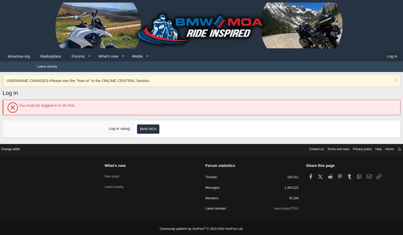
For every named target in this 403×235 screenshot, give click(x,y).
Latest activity (47, 66)
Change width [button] (49, 148)
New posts (132, 173)
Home (350, 148)
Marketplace (85, 56)
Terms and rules (296, 148)
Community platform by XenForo (201, 229)
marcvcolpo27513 (266, 209)
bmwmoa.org (53, 56)
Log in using (131, 128)
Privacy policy (322, 148)
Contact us (272, 148)
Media (172, 56)
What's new (143, 56)
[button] (124, 56)
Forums (112, 56)
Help (339, 148)
